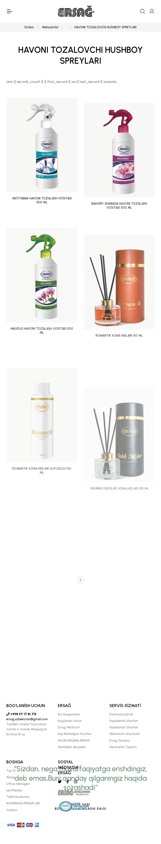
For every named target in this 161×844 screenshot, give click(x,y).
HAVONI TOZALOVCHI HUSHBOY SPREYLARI (105, 27)
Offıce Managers (18, 784)
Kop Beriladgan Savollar (74, 734)
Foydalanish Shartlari (123, 727)
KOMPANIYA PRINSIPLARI (23, 803)
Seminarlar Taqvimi (123, 747)
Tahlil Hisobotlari (18, 797)
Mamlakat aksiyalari (72, 747)
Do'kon (29, 27)
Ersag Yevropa (119, 740)
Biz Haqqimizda (69, 714)
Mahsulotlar (50, 27)
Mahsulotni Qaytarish (124, 734)
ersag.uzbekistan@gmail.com (27, 719)
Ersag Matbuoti (69, 727)
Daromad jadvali (121, 714)
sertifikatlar (14, 790)
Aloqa (10, 777)
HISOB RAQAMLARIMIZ (74, 740)
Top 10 (11, 771)
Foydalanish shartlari (123, 721)
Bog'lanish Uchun (70, 721)
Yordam (11, 810)
